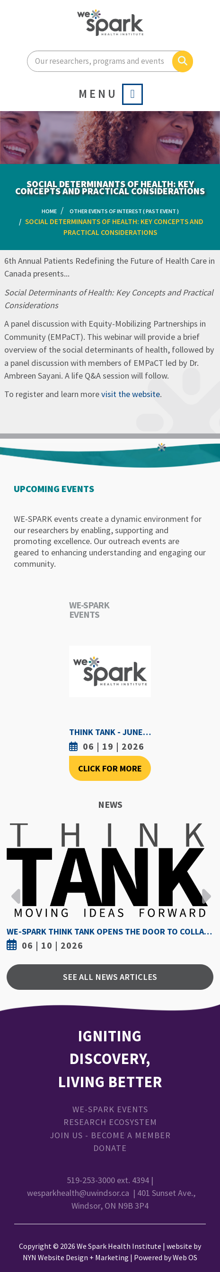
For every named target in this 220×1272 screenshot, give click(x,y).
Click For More (110, 768)
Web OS (185, 1257)
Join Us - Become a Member (110, 1135)
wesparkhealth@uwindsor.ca (78, 1192)
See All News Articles (110, 976)
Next (204, 889)
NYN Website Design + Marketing (76, 1257)
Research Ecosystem (110, 1121)
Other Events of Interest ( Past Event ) (124, 211)
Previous (16, 889)
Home (49, 211)
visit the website (130, 394)
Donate (110, 1147)
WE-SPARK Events (110, 1109)
